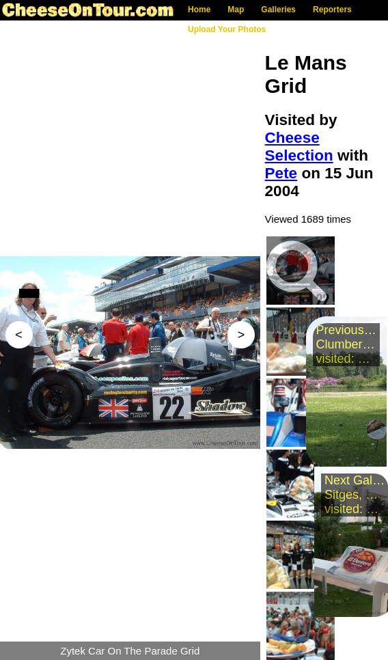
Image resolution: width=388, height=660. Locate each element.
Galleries (278, 9)
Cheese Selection (299, 146)
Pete (281, 173)
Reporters (332, 9)
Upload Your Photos (227, 29)
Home (199, 9)
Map (235, 9)
